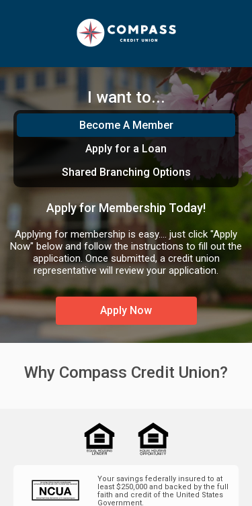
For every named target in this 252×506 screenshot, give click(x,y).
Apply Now (126, 310)
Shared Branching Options (126, 172)
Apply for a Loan (126, 148)
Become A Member (126, 125)
